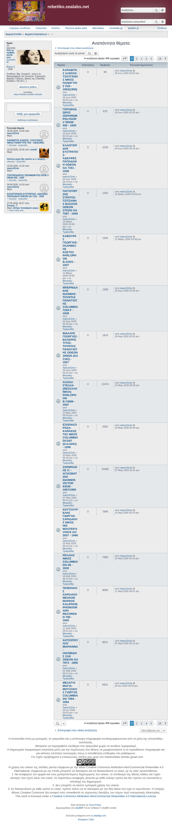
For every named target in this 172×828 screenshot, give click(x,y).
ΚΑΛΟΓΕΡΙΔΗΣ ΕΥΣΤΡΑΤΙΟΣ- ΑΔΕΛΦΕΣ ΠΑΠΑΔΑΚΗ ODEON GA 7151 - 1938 (70, 158)
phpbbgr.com (100, 815)
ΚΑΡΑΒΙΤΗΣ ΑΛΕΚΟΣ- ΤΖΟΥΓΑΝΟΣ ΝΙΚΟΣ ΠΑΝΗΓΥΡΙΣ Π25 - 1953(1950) (70, 79)
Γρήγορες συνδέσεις (19, 28)
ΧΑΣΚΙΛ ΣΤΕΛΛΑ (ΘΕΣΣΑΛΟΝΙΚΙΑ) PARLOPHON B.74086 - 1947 (70, 393)
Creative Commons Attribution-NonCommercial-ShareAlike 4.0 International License (104, 796)
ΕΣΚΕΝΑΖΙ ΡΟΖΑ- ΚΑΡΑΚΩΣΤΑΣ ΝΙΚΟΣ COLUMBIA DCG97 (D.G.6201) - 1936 (70, 436)
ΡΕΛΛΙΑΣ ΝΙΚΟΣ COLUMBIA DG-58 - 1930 (70, 562)
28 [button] (159, 58)
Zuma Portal (95, 805)
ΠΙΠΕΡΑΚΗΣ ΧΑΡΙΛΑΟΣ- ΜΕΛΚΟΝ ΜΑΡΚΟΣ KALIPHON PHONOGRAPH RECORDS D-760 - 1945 (70, 604)
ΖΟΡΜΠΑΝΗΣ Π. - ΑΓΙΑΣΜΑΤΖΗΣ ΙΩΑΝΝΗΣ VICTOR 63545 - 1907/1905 (70, 478)
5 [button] (151, 58)
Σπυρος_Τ (12, 205)
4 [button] (146, 58)
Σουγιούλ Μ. (11, 61)
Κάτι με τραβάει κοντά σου (11, 54)
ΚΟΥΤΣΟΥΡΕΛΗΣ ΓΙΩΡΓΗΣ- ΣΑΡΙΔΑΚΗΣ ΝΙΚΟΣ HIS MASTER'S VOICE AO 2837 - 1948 (70, 522)
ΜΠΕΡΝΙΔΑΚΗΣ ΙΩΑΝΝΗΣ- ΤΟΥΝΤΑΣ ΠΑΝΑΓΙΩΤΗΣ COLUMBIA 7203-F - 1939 (70, 300)
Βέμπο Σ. (11, 67)
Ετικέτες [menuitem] (55, 28)
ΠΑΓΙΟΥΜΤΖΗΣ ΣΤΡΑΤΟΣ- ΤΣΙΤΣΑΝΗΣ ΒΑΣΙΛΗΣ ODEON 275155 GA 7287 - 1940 (70, 202)
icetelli (33, 149)
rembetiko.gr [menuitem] (115, 28)
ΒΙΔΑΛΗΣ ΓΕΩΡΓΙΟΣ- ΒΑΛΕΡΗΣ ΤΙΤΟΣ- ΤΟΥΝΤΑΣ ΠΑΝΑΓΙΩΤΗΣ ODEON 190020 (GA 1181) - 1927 (70, 348)
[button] (124, 58)
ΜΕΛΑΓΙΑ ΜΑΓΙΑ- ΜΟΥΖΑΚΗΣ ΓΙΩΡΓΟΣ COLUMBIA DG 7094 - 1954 (70, 692)
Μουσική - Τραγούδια (68, 103)
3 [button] (141, 58)
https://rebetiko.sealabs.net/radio (28, 94)
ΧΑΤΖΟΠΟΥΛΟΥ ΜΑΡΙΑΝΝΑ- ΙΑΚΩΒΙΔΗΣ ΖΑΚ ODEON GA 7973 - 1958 (70, 651)
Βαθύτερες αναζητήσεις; (28, 120)
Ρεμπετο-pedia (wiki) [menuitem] (76, 28)
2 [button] (136, 58)
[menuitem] (83, 820)
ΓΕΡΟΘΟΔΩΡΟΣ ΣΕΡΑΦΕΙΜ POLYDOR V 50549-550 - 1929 (70, 117)
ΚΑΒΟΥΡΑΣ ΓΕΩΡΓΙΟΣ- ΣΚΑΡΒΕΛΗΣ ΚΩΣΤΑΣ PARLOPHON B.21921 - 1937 (70, 250)
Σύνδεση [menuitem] (162, 28)
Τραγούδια (40, 28)
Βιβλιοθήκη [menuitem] (98, 28)
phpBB (79, 808)
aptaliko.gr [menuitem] (133, 28)
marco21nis (13, 133)
